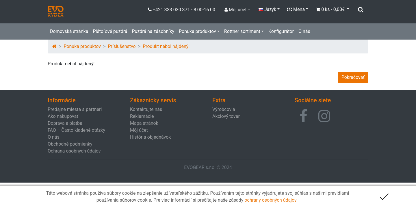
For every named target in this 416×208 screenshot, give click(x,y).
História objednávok (150, 137)
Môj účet (139, 130)
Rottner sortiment (242, 31)
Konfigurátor (281, 31)
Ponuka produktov (197, 31)
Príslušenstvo (121, 46)
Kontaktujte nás (146, 109)
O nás (304, 31)
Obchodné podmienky (70, 144)
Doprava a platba (65, 123)
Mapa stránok (144, 123)
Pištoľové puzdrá (110, 31)
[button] (303, 116)
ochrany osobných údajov (270, 200)
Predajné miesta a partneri (75, 109)
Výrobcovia (223, 109)
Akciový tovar (226, 116)
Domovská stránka (69, 31)
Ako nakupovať (63, 116)
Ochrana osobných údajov (74, 151)
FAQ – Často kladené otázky (76, 130)
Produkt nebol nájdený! (166, 46)
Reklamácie (142, 116)
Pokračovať (353, 77)
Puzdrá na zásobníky (153, 31)
